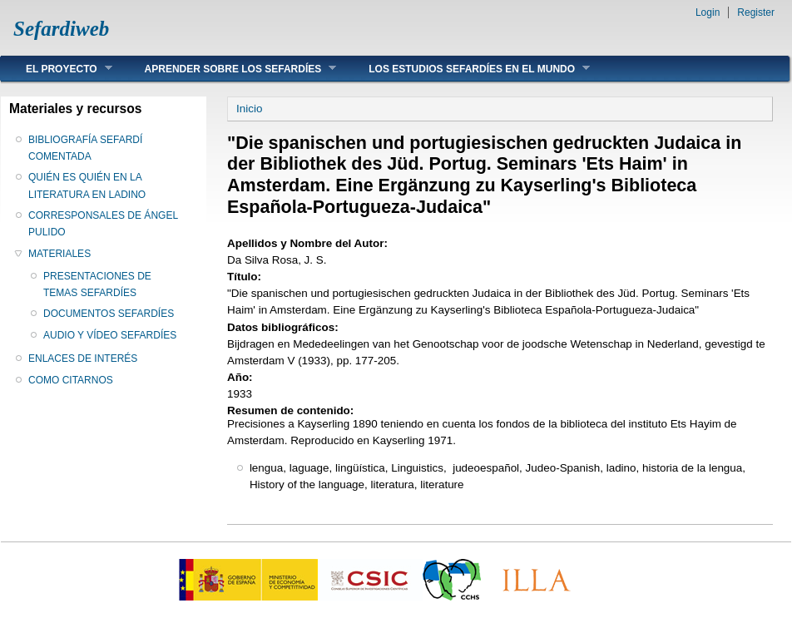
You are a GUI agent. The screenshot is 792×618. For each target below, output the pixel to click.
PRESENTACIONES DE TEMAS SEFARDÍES (97, 284)
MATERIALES (59, 254)
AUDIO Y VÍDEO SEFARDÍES (109, 335)
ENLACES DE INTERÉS (82, 358)
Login (707, 12)
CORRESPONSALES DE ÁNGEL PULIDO (103, 224)
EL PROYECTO (56, 68)
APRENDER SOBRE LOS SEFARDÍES (228, 68)
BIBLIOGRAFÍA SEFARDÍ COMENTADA (85, 148)
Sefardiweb (61, 28)
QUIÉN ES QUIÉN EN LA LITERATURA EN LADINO (87, 185)
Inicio (249, 108)
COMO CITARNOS (70, 380)
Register (756, 12)
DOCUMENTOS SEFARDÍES (108, 313)
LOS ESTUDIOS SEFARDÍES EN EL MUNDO (467, 68)
